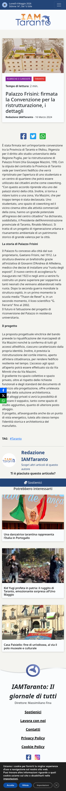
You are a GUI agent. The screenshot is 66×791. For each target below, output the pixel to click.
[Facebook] (3, 390)
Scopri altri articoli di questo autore (39, 460)
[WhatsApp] (3, 400)
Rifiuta (25, 785)
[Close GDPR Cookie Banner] (56, 785)
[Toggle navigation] (59, 4)
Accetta (10, 785)
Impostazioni (43, 785)
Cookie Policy (33, 746)
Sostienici (33, 712)
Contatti (33, 729)
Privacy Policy (33, 738)
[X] (3, 395)
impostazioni (10, 778)
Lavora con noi (33, 720)
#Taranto (16, 439)
